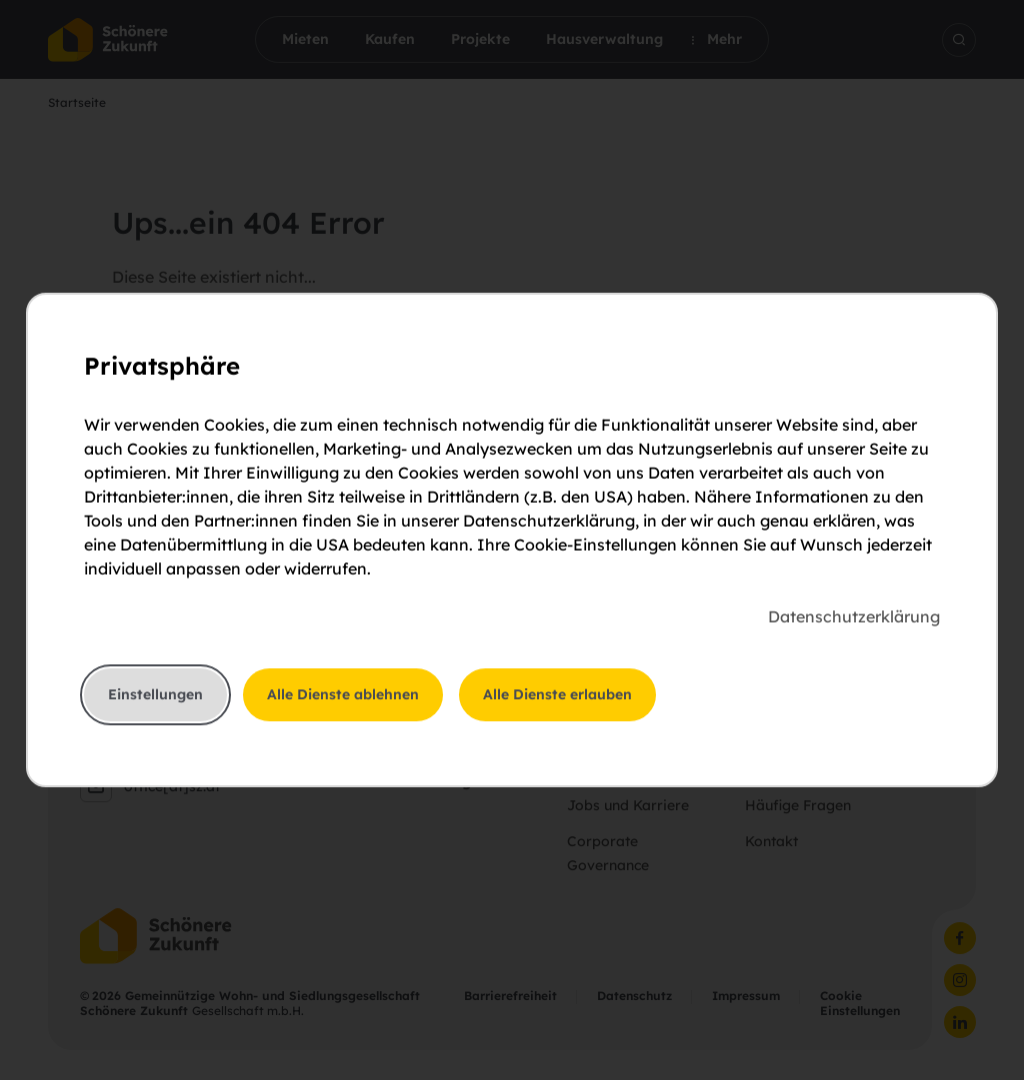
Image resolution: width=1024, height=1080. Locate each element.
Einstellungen (155, 694)
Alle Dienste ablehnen (343, 694)
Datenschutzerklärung (854, 616)
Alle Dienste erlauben (557, 694)
